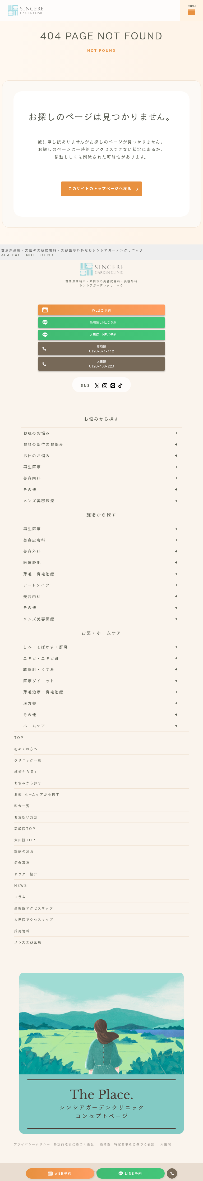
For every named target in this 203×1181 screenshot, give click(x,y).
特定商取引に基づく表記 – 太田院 (143, 1144)
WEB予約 (60, 1173)
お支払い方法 (26, 817)
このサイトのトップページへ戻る (100, 188)
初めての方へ (26, 748)
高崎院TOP (25, 828)
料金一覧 (22, 805)
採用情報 (22, 930)
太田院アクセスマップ (33, 919)
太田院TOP (25, 839)
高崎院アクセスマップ (33, 908)
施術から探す (26, 771)
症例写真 (22, 862)
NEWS (20, 885)
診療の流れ (24, 851)
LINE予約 (130, 1173)
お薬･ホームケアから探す (37, 794)
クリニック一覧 (28, 760)
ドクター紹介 (26, 873)
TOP (19, 737)
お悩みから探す (28, 782)
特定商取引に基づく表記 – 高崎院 (82, 1144)
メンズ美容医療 (28, 942)
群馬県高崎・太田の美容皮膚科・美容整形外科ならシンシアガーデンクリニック (72, 250)
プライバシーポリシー (32, 1144)
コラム (20, 896)
